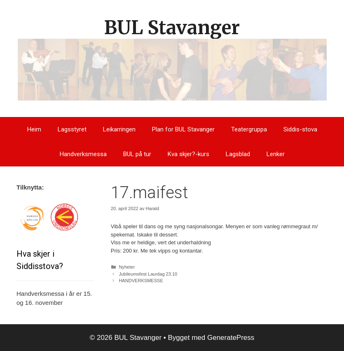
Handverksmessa (83, 154)
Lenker (276, 154)
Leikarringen (119, 129)
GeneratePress (230, 338)
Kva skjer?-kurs (188, 154)
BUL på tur (137, 154)
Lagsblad (238, 154)
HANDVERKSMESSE (141, 280)
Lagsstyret (72, 129)
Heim (34, 129)
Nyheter (127, 266)
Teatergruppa (249, 129)
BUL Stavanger (172, 27)
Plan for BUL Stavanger (183, 129)
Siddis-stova (300, 129)
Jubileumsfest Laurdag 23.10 (148, 273)
